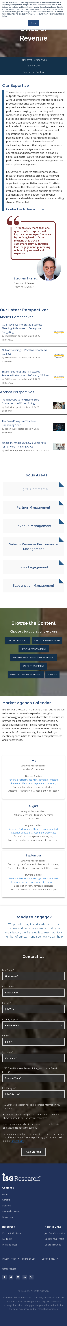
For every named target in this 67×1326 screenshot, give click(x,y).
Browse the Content (33, 72)
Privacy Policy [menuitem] (9, 1258)
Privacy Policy (17, 1140)
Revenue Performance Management (34, 657)
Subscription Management (26, 674)
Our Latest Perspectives (33, 60)
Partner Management (47, 640)
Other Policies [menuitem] (9, 1268)
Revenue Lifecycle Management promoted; (33, 783)
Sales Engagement (33, 666)
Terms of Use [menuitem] (28, 1258)
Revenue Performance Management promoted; (33, 779)
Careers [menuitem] (6, 1199)
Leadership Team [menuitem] (11, 1211)
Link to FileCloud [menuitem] (53, 1244)
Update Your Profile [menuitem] (54, 1238)
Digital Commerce (17, 640)
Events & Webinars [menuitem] (11, 1233)
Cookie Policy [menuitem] (48, 1258)
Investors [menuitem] (6, 1205)
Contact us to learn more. (25, 209)
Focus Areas (33, 66)
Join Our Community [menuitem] (55, 1233)
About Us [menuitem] (6, 1194)
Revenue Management (33, 648)
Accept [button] (33, 23)
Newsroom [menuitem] (7, 1217)
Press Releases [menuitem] (9, 1244)
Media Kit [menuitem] (7, 1238)
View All (52, 674)
